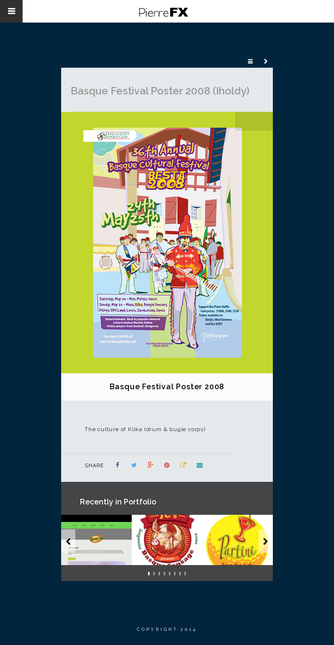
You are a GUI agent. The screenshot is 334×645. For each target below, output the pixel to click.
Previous (244, 121)
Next (263, 121)
